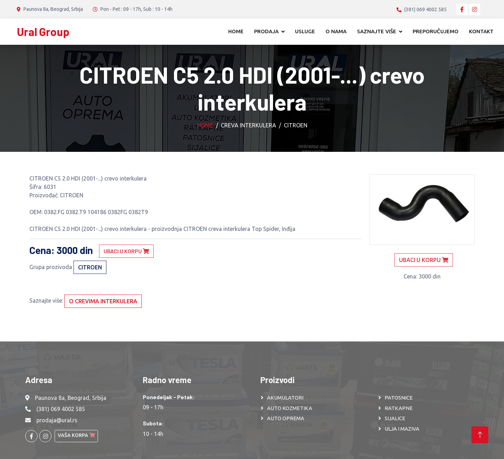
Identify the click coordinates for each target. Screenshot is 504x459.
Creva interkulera (248, 125)
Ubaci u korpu (126, 251)
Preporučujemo (435, 31)
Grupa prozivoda (50, 267)
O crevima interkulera (103, 301)
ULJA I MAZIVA (402, 429)
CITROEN (295, 125)
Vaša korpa (76, 435)
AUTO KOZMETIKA (289, 408)
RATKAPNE (399, 408)
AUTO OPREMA (285, 418)
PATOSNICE (399, 398)
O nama (336, 31)
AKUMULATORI (285, 398)
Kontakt (481, 31)
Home (236, 31)
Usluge (305, 31)
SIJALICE (395, 418)
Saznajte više (376, 31)
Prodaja (266, 31)
